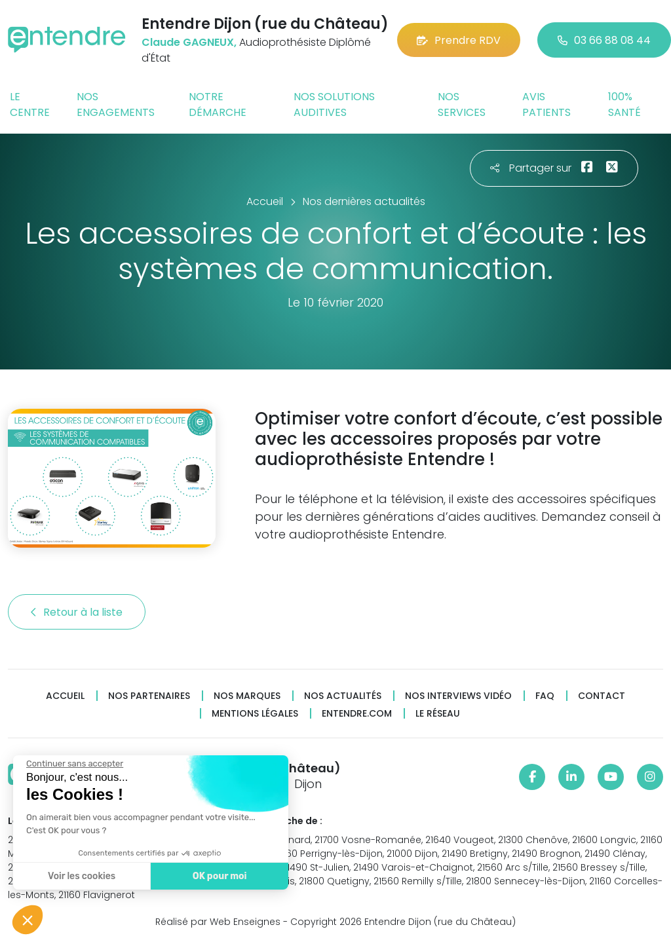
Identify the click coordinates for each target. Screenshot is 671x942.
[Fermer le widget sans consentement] (75, 763)
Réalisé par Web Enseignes (217, 921)
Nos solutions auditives (334, 104)
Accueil (65, 696)
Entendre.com (357, 713)
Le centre (30, 104)
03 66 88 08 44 (604, 40)
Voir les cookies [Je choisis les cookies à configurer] (81, 876)
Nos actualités (342, 696)
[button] (27, 919)
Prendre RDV (459, 40)
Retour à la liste (76, 612)
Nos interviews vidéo (458, 696)
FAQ (544, 696)
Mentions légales (255, 713)
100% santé (624, 104)
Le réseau (437, 713)
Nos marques (247, 696)
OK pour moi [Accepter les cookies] (220, 876)
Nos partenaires (149, 696)
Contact (601, 696)
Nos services (462, 104)
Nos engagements (116, 104)
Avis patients (546, 104)
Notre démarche (217, 104)
